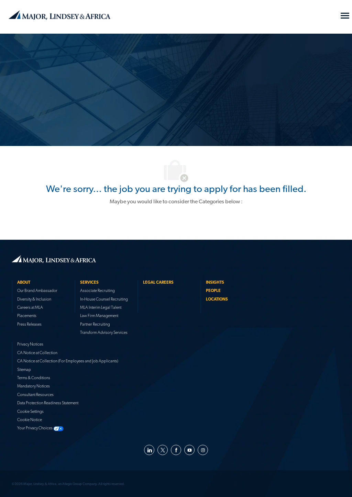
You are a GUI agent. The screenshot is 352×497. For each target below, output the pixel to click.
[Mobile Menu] (345, 15)
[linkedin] (149, 450)
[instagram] (203, 450)
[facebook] (176, 450)
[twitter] (162, 450)
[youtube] (189, 450)
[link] (54, 259)
